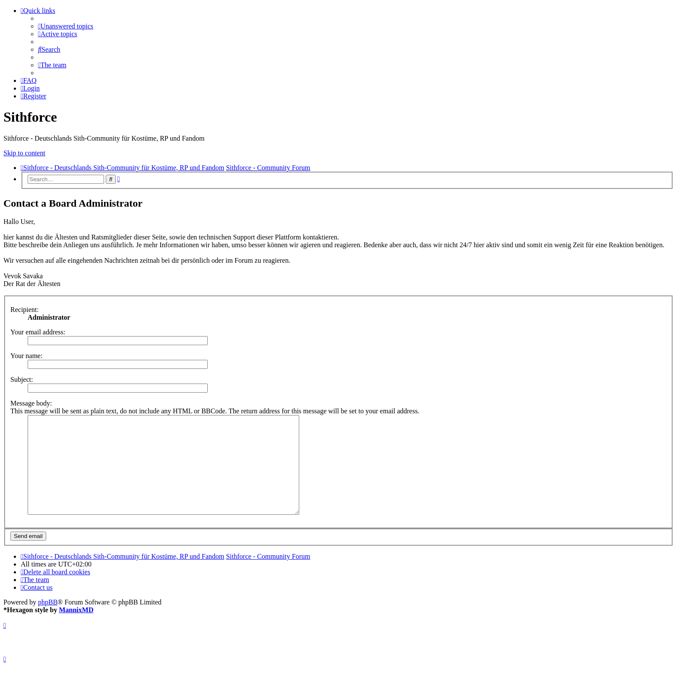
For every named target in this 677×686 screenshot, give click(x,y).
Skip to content (24, 153)
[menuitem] (65, 26)
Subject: (21, 379)
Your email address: (37, 332)
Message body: (31, 403)
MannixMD (76, 629)
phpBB (47, 621)
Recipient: (24, 309)
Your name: (26, 355)
